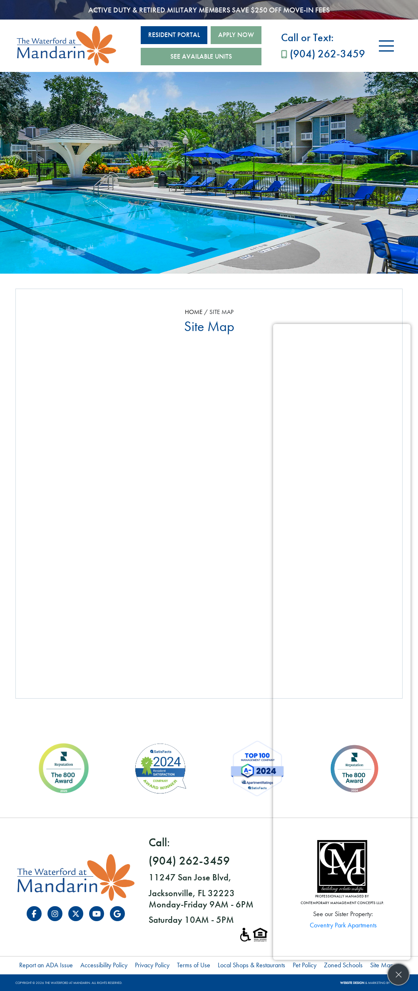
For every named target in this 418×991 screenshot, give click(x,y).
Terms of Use (193, 965)
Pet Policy (304, 965)
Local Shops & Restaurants (251, 965)
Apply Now (236, 34)
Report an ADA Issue (46, 965)
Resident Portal (174, 34)
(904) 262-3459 (323, 45)
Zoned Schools (343, 965)
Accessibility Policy (103, 965)
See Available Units (201, 56)
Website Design (352, 983)
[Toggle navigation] (386, 46)
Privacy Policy (152, 965)
